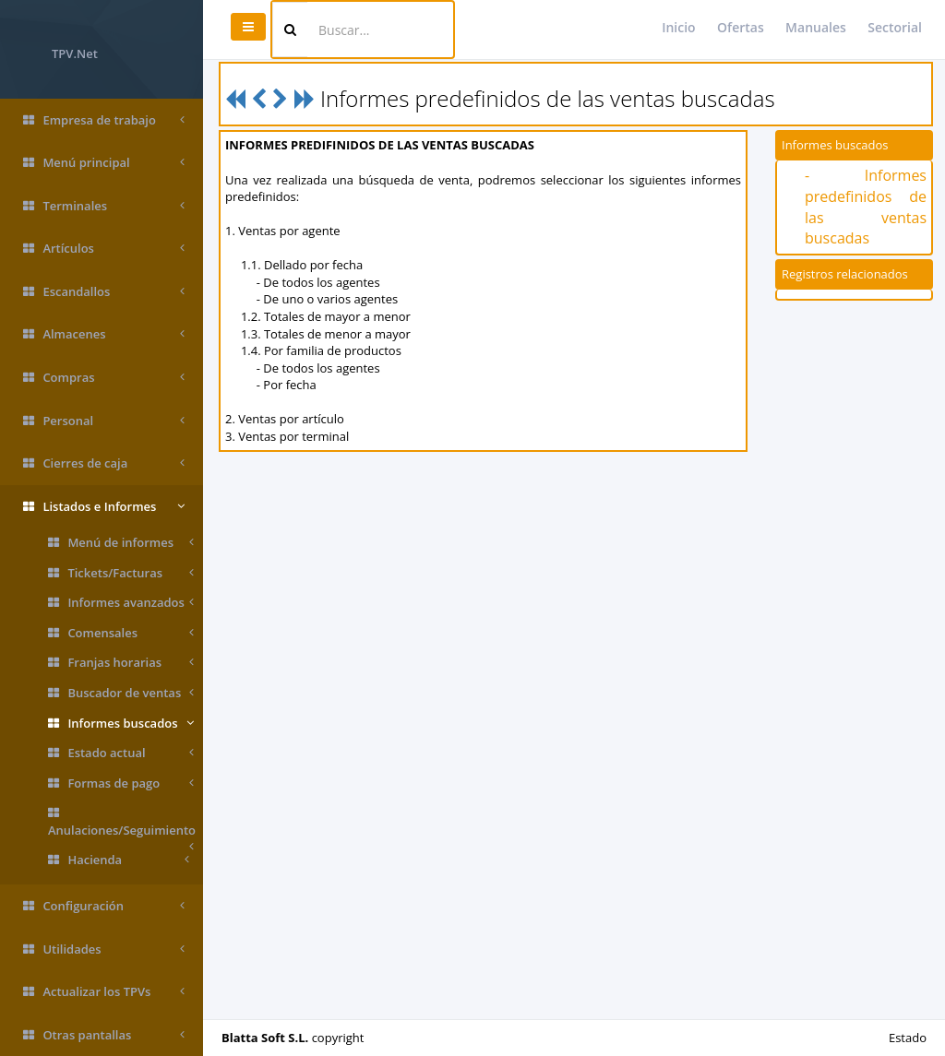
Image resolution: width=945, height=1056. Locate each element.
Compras (104, 377)
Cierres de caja (104, 463)
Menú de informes (121, 543)
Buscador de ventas (121, 693)
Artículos (104, 248)
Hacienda (118, 860)
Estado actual (121, 753)
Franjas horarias (121, 662)
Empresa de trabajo (104, 120)
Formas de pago (121, 783)
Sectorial (894, 27)
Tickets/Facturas (121, 573)
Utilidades (104, 949)
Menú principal (104, 163)
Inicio (678, 27)
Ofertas (740, 27)
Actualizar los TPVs (104, 992)
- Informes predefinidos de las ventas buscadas (866, 207)
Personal (104, 421)
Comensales (121, 633)
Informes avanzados (121, 602)
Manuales (815, 27)
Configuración (104, 906)
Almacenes (104, 334)
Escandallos (104, 292)
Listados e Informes (104, 507)
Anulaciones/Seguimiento (122, 826)
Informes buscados (121, 723)
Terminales (104, 206)
